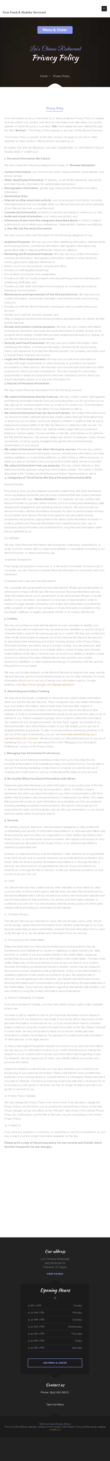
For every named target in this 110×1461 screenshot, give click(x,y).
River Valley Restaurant (42, 1447)
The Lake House (51, 1443)
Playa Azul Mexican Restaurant (53, 1439)
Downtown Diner (99, 1447)
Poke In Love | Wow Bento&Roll (9, 1443)
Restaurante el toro (47, 1439)
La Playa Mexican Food (46, 1443)
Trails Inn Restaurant (91, 1443)
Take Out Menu (55, 1404)
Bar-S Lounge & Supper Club (72, 1447)
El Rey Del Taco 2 (55, 1447)
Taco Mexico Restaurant (22, 1439)
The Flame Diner (96, 1439)
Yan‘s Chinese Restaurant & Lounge (48, 1447)
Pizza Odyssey (96, 1443)
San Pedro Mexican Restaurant (12, 1439)
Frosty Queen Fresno (86, 1443)
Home (43, 76)
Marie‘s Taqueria (102, 1443)
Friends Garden (12, 1447)
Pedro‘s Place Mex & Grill (27, 1443)
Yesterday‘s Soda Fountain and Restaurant (73, 1443)
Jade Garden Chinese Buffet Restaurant (18, 1447)
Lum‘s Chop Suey (61, 1443)
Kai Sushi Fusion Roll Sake (56, 1443)
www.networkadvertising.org (77, 734)
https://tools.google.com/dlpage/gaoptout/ (48, 684)
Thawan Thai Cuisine (35, 1443)
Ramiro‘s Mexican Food (94, 1447)
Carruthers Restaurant (66, 1443)
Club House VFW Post (28, 1439)
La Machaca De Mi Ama (81, 1443)
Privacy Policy (54, 108)
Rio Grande (65, 1439)
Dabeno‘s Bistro (107, 1439)
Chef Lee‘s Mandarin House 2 (40, 1443)
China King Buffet (21, 1443)
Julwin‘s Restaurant (92, 1439)
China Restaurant (18, 1439)
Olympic (31, 1443)
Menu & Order (55, 30)
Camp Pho (34, 1447)
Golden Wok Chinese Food (42, 1439)
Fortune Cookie (105, 1443)
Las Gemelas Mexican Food (16, 1443)
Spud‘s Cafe (102, 1447)
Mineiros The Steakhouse (3, 1443)
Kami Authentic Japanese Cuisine (102, 1439)
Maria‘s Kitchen (73, 1439)
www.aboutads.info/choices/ (21, 738)
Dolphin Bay (83, 1447)
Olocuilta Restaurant (60, 1447)
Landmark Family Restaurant (60, 1439)
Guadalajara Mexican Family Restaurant (4, 1439)
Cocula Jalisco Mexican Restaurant (82, 1439)
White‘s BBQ (32, 1439)
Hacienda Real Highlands (78, 1447)
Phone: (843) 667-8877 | (55, 1392)
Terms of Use (46, 1424)
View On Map (55, 1274)
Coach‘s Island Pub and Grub (66, 1447)
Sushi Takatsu (37, 1447)
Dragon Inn (88, 1439)
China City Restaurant (69, 1439)
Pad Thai (99, 1443)
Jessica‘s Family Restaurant (88, 1447)
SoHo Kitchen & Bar (37, 1439)
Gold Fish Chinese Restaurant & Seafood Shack (28, 1447)
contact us (55, 1429)
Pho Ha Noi (77, 1439)
